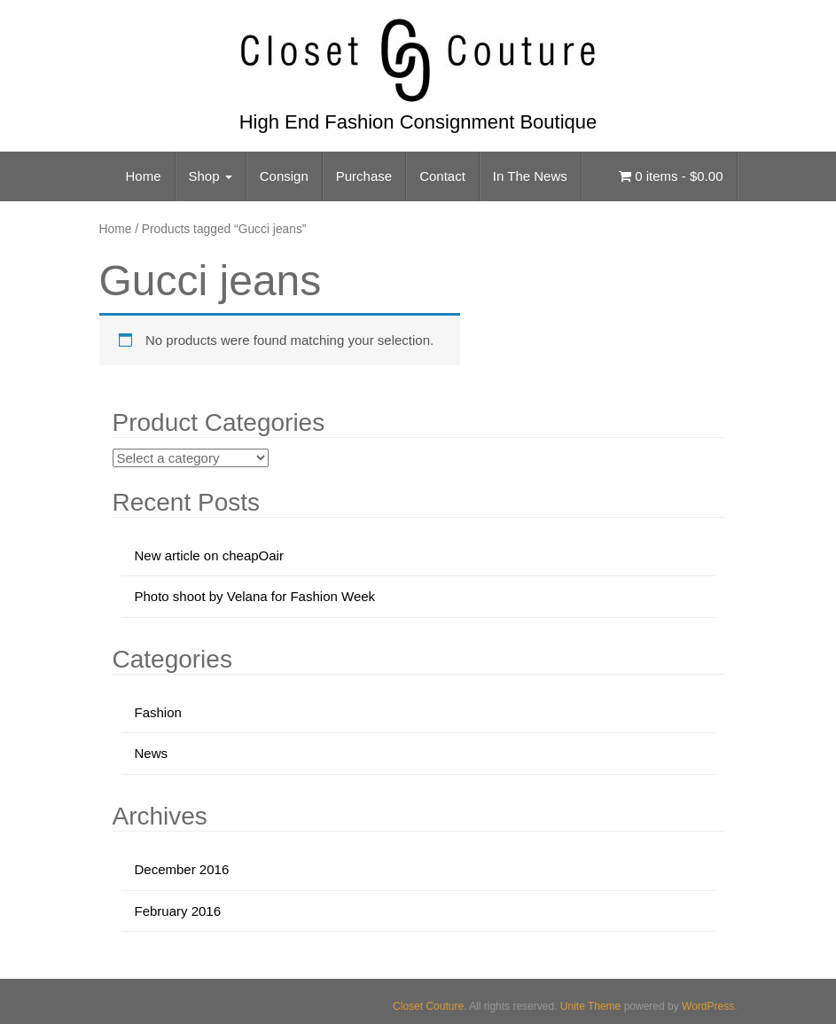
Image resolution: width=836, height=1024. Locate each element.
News (151, 753)
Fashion (158, 712)
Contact (442, 176)
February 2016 (178, 910)
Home (143, 176)
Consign (284, 176)
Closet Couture (428, 1006)
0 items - (671, 176)
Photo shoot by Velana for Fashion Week (255, 596)
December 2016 (182, 869)
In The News (530, 176)
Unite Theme (590, 1006)
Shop (210, 176)
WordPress (708, 1006)
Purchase (364, 176)
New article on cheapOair (209, 555)
